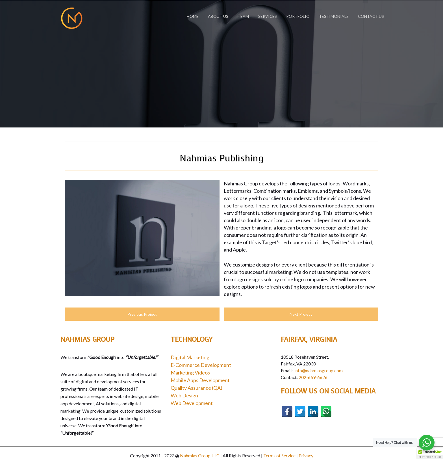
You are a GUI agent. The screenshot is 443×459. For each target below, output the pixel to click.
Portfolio (298, 16)
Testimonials (334, 16)
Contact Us (371, 16)
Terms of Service (279, 455)
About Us (218, 16)
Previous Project (142, 314)
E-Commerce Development (201, 365)
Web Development (192, 403)
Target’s (271, 242)
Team (243, 16)
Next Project (301, 314)
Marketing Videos (190, 372)
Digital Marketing (190, 357)
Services (267, 16)
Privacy (306, 455)
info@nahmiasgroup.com (318, 370)
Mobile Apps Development (200, 380)
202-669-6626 (313, 377)
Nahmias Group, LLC (200, 455)
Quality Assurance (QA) (196, 388)
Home (193, 16)
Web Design (184, 395)
